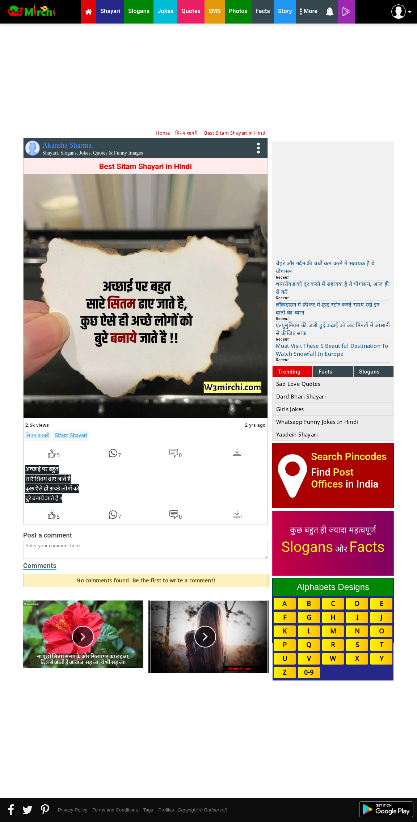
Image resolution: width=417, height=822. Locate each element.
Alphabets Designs (333, 587)
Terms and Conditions (115, 810)
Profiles (166, 810)
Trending (289, 371)
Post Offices (332, 478)
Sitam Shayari (71, 435)
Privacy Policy (72, 810)
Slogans (369, 371)
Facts (326, 371)
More (308, 12)
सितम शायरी (37, 435)
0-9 (308, 672)
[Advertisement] (208, 76)
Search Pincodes (349, 457)
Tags (148, 810)
